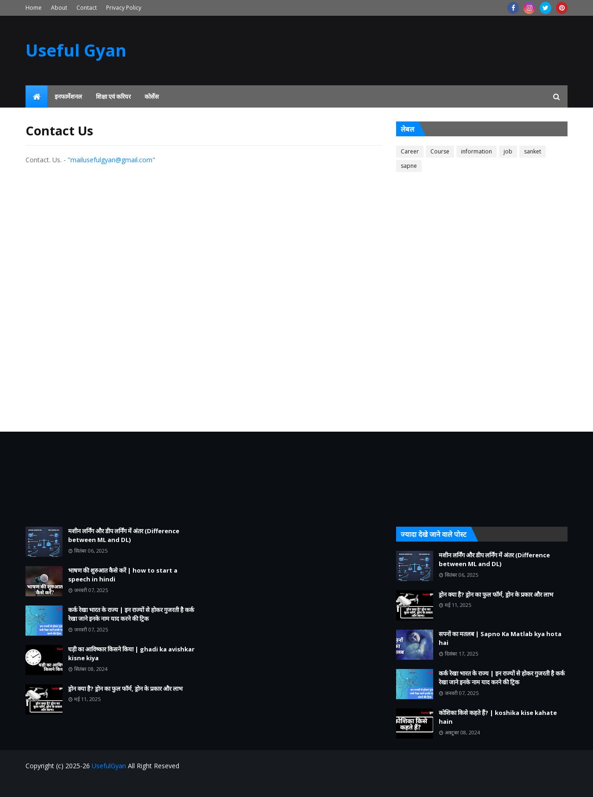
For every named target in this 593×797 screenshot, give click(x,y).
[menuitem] (36, 96)
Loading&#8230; (187, 285)
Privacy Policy (123, 8)
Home (33, 8)
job (508, 151)
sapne (409, 166)
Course (439, 151)
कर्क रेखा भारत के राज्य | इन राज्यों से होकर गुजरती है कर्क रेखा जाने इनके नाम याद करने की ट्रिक (131, 614)
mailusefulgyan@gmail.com (111, 159)
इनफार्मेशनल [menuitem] (68, 96)
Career (410, 151)
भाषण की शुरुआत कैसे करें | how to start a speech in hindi (122, 575)
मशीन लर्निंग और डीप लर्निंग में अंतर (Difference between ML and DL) (123, 535)
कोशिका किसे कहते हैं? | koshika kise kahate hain (498, 717)
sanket (532, 151)
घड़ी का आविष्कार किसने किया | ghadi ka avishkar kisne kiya (131, 654)
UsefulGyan (109, 765)
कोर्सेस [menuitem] (152, 96)
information (476, 151)
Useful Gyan (75, 50)
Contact (86, 8)
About (59, 8)
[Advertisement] (482, 270)
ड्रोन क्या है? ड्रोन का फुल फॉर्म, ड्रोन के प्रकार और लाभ (125, 688)
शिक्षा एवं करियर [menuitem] (113, 96)
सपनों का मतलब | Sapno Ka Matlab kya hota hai (500, 638)
